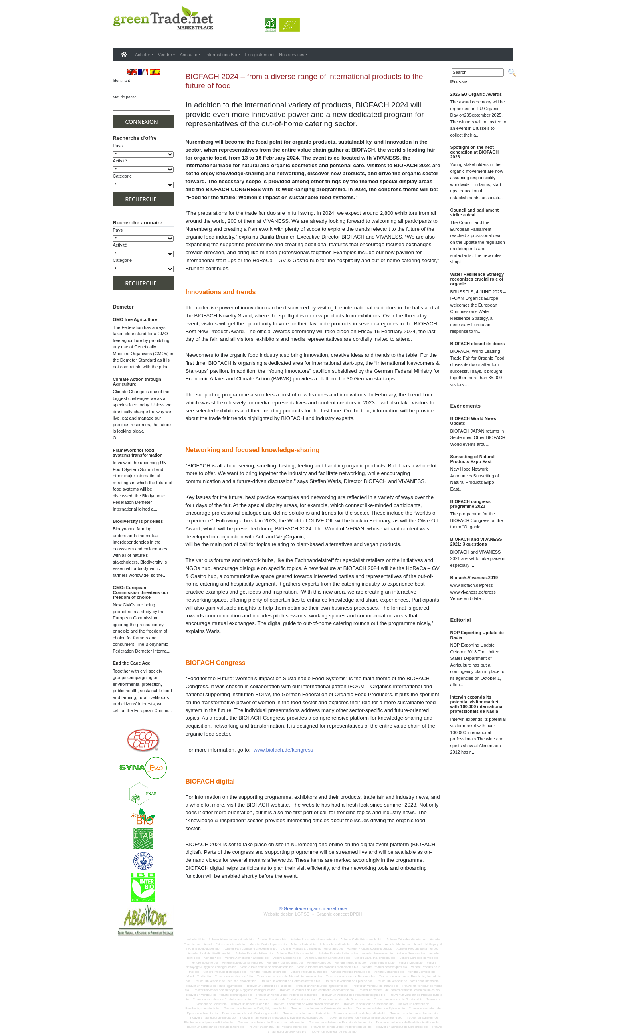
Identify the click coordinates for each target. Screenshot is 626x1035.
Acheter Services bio (411, 953)
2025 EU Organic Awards (476, 94)
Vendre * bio (212, 958)
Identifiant (121, 80)
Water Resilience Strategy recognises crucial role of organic (477, 279)
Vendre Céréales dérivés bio (418, 958)
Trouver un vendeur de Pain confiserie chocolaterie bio (316, 990)
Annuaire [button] (188, 54)
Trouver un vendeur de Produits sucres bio (222, 999)
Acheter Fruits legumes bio (268, 944)
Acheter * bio (195, 939)
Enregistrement (260, 54)
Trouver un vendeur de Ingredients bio (322, 986)
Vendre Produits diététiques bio (224, 972)
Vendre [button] (165, 54)
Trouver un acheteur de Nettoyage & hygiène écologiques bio (281, 1017)
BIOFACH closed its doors (477, 343)
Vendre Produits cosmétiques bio (384, 967)
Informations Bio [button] (221, 54)
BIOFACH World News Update (473, 420)
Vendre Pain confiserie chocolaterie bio (266, 967)
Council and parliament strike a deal (474, 212)
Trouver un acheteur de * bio (250, 1004)
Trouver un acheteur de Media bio (213, 1017)
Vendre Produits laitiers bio (268, 972)
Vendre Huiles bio (319, 962)
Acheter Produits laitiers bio (254, 953)
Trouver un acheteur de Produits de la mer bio (340, 1022)
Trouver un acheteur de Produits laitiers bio (214, 1027)
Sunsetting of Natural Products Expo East (472, 459)
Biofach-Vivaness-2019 (474, 577)
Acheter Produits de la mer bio (417, 948)
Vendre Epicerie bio (204, 962)
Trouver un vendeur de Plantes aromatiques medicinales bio (399, 990)
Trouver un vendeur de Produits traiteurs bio (285, 999)
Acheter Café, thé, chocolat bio (361, 939)
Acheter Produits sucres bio (295, 953)
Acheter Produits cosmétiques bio (370, 948)
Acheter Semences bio (377, 953)
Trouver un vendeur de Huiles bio (268, 986)
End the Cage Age (132, 663)
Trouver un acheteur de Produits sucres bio (277, 1027)
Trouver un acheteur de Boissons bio (368, 1004)
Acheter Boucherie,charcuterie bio (313, 939)
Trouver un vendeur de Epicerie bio (348, 981)
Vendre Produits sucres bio (309, 972)
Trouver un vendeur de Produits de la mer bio (286, 995)
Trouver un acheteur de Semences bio (402, 1027)
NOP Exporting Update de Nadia (477, 635)
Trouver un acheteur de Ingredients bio (360, 1013)
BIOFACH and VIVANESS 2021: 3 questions (476, 541)
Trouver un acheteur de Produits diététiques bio (408, 1022)
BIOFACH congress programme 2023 (470, 504)
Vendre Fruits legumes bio (285, 962)
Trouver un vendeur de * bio (234, 976)
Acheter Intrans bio (368, 944)
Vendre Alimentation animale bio (247, 958)
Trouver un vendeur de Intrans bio (375, 986)
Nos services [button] (291, 54)
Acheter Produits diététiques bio (210, 953)
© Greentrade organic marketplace (313, 908)
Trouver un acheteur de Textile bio (333, 1031)
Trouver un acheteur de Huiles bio (306, 1013)
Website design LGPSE (287, 914)
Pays (118, 145)
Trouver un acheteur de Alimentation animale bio (306, 1004)
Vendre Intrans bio (382, 962)
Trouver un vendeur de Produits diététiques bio (353, 995)
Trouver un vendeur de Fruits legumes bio (214, 986)
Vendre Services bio (421, 972)
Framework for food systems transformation (138, 452)
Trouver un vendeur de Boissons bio (350, 976)
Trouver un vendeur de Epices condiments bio (407, 981)
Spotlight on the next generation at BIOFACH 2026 (474, 152)
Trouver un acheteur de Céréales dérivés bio (321, 1008)
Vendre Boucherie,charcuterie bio (328, 958)
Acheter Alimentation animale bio (231, 939)
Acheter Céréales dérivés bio (406, 939)
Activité (120, 160)
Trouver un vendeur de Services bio (398, 999)
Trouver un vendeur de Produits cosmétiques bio (219, 995)
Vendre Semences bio (389, 972)
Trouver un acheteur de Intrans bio (414, 1013)
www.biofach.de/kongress (283, 750)
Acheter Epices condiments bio (225, 944)
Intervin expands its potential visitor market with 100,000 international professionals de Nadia (477, 704)
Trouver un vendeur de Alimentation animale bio (289, 976)
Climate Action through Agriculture (137, 381)
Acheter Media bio (397, 944)
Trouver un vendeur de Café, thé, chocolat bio (225, 981)
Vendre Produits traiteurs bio (350, 972)
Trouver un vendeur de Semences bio (344, 999)
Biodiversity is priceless (138, 521)
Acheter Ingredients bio (335, 944)
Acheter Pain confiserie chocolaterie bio (250, 948)
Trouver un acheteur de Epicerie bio (380, 1008)
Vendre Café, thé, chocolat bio (374, 958)
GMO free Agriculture (135, 319)
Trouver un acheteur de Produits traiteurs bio (341, 1027)
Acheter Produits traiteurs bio (338, 953)
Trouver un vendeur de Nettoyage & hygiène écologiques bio (234, 990)
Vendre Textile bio (199, 976)
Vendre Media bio (411, 962)
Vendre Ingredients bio (350, 962)
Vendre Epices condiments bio (242, 962)
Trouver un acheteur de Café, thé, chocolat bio (255, 1008)
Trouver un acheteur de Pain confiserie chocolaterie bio (364, 1017)
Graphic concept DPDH (339, 914)
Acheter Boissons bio (272, 939)
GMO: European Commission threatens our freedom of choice (140, 592)
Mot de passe (125, 97)
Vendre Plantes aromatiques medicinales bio (327, 967)
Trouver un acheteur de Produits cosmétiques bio (271, 1022)
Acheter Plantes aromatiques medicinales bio (312, 948)
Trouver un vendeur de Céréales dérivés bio (290, 981)
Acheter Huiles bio (303, 944)
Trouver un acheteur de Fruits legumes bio (250, 1013)
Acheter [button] (142, 54)
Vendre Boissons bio (287, 958)
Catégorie (122, 176)
